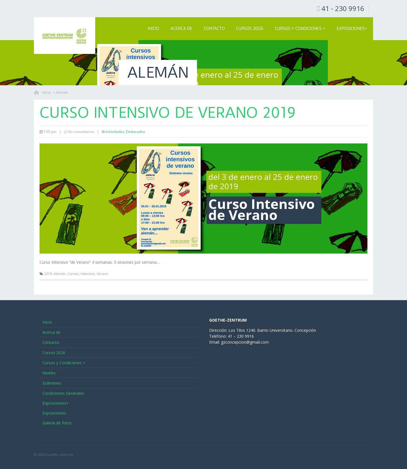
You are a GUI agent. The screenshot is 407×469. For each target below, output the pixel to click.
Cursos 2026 (249, 28)
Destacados (135, 131)
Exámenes (51, 383)
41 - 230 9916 (342, 8)
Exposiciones (54, 413)
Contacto (214, 28)
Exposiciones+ (352, 28)
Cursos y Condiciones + (300, 28)
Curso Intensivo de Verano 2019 (167, 112)
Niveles (49, 373)
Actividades (114, 131)
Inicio (153, 28)
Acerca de (181, 28)
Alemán (62, 92)
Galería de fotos (57, 423)
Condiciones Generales (63, 393)
